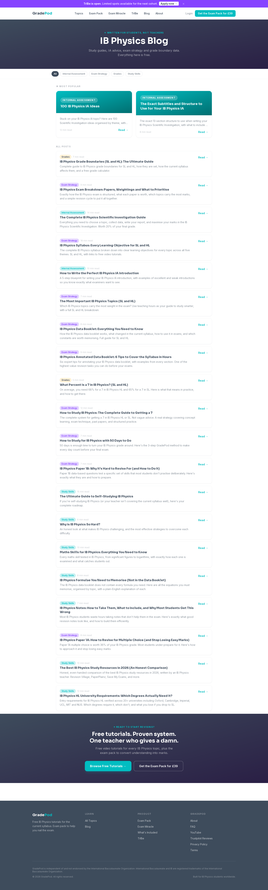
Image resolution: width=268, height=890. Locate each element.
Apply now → (169, 3)
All (55, 73)
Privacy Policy (198, 844)
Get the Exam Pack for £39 (215, 13)
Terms (194, 850)
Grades (117, 73)
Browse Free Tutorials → (108, 766)
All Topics (91, 820)
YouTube (195, 832)
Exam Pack (96, 13)
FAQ (192, 826)
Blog (147, 13)
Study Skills (134, 73)
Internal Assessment (74, 73)
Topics (79, 13)
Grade (42, 815)
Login (189, 13)
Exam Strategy (99, 73)
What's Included (147, 832)
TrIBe (134, 13)
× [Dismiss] (183, 3)
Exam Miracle (117, 13)
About (159, 13)
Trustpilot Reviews (201, 838)
